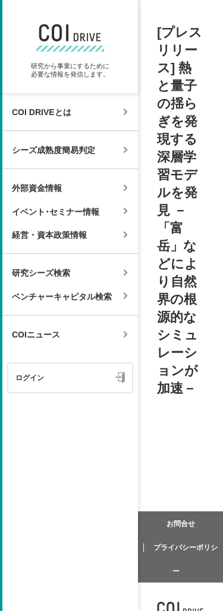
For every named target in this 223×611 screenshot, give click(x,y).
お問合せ (181, 524)
